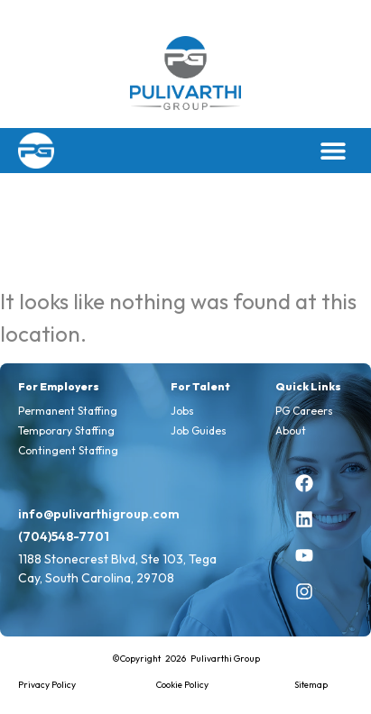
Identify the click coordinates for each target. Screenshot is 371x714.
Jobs (182, 410)
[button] (332, 150)
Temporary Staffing (66, 430)
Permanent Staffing (67, 410)
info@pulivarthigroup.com (99, 514)
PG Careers (304, 410)
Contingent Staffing (68, 450)
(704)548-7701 (63, 536)
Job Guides (199, 430)
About (290, 430)
